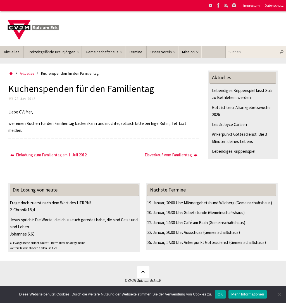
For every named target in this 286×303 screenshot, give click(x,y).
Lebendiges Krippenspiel (233, 151)
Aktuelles (27, 73)
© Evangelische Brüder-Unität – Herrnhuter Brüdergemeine (47, 243)
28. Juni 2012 (25, 98)
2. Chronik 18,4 (22, 209)
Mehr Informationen (247, 294)
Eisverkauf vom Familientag (171, 154)
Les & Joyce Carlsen (229, 124)
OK (220, 294)
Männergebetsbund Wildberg (209, 202)
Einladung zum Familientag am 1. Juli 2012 (48, 154)
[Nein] (279, 294)
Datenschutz (274, 5)
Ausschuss (193, 232)
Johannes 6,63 (22, 234)
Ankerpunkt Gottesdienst (206, 242)
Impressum (251, 5)
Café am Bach (196, 222)
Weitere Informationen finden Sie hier (33, 248)
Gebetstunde (195, 212)
